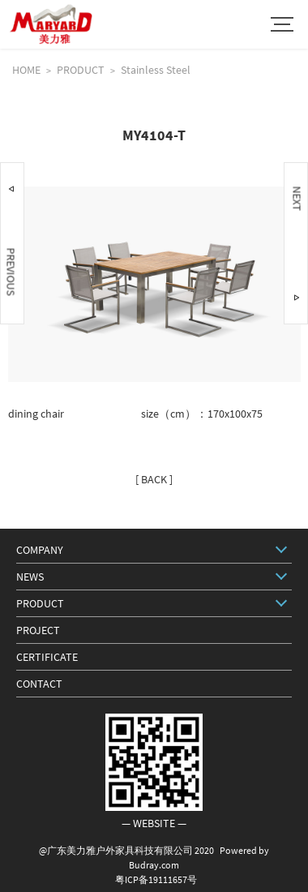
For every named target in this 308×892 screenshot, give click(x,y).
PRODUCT (81, 69)
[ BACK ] (154, 479)
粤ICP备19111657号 (156, 879)
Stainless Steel (155, 69)
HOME (26, 69)
